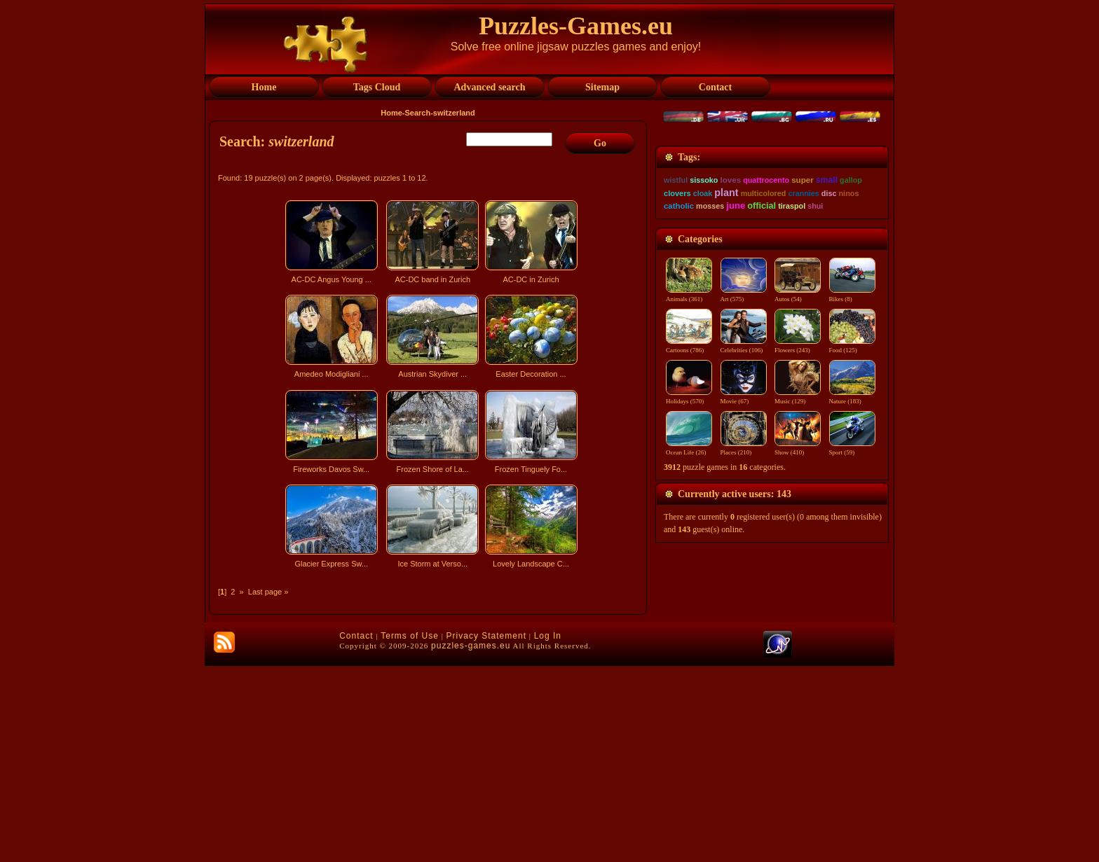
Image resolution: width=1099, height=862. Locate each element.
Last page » (268, 592)
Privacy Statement (486, 832)
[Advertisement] (429, 696)
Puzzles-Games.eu (576, 26)
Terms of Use (410, 832)
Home (391, 113)
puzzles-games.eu (470, 842)
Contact (356, 832)
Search (417, 113)
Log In (547, 832)
